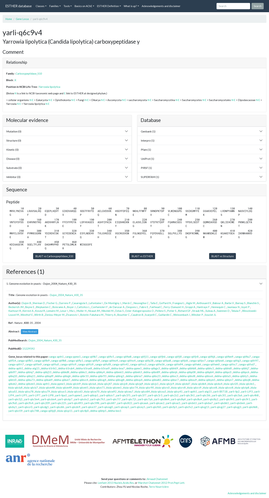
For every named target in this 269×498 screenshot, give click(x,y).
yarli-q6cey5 (138, 407)
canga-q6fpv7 (198, 360)
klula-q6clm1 (247, 383)
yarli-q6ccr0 (25, 407)
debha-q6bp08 (187, 372)
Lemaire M (52, 310)
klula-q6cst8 (210, 387)
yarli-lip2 (234, 391)
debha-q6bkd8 (61, 372)
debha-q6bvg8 (116, 379)
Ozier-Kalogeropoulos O (139, 310)
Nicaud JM (94, 310)
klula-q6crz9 (194, 387)
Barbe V (229, 303)
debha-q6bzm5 (26, 383)
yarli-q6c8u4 (194, 399)
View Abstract (29, 331)
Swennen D (223, 310)
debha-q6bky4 (96, 372)
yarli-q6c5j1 (15, 399)
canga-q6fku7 (243, 356)
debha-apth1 (15, 368)
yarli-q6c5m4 (31, 399)
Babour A (218, 303)
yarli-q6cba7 (205, 403)
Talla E (154, 303)
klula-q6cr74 (130, 387)
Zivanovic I (72, 314)
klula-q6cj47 (105, 383)
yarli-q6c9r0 (227, 399)
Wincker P (197, 314)
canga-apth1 (56, 356)
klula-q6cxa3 (158, 391)
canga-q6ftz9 (85, 364)
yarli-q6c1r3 (155, 395)
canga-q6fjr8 (190, 356)
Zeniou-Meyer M (54, 314)
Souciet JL (210, 314)
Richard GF (184, 310)
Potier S (171, 310)
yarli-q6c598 (91, 403)
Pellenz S (160, 310)
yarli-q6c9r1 (243, 399)
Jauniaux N (233, 307)
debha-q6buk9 (44, 379)
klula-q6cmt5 (80, 387)
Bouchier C (123, 314)
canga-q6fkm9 (225, 356)
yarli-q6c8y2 (210, 399)
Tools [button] (66, 6)
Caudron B (137, 314)
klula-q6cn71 (97, 387)
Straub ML (198, 310)
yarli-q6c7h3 (97, 399)
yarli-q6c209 (42, 403)
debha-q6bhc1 (206, 368)
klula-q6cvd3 (75, 391)
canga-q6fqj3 (233, 360)
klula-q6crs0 (162, 387)
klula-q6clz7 (31, 387)
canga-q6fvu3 (138, 364)
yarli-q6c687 (108, 403)
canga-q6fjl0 (174, 356)
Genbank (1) (148, 131)
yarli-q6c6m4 (48, 399)
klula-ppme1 (58, 383)
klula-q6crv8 (178, 387)
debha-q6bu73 (26, 379)
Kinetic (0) (12, 149)
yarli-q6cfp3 (170, 407)
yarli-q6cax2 (157, 403)
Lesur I (64, 310)
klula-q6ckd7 (183, 383)
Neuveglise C (141, 303)
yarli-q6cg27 (218, 407)
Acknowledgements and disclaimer (161, 6)
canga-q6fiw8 (123, 356)
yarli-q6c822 (124, 403)
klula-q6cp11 (64, 410)
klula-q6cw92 (108, 391)
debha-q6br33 (80, 376)
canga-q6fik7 (89, 356)
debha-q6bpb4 (205, 372)
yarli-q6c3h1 (187, 395)
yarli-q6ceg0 (105, 407)
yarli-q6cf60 (154, 407)
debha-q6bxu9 (188, 379)
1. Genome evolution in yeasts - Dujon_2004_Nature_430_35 (41, 283)
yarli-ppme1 (75, 395)
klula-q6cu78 (26, 391)
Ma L (72, 310)
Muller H (81, 310)
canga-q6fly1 (75, 360)
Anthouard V (204, 303)
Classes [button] (40, 6)
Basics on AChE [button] (83, 6)
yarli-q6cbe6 (237, 403)
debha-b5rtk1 (49, 368)
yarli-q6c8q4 (178, 399)
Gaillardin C (165, 314)
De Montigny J (112, 303)
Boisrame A (58, 307)
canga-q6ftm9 (33, 364)
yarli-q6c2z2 (171, 395)
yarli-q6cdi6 (57, 407)
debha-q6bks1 (79, 372)
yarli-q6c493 (75, 403)
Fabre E (143, 307)
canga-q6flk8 (58, 360)
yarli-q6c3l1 (219, 395)
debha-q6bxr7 (171, 379)
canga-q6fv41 (120, 364)
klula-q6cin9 (74, 383)
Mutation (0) (13, 131)
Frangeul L (178, 303)
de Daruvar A (116, 307)
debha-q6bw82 (152, 379)
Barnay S (240, 303)
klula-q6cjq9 (136, 383)
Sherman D (39, 303)
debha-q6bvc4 (80, 379)
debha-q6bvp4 (134, 379)
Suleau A (210, 310)
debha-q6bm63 (114, 372)
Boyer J (71, 307)
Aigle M (190, 303)
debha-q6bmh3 (133, 372)
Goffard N (165, 303)
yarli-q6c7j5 (129, 399)
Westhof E (27, 314)
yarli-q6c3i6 (203, 395)
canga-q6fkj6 (207, 356)
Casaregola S (79, 303)
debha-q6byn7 (225, 379)
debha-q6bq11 (27, 376)
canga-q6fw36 (156, 364)
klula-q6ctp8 (242, 387)
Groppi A (190, 307)
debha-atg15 (32, 368)
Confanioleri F (99, 307)
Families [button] (54, 6)
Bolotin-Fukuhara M (91, 314)
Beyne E (29, 307)
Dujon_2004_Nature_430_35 (66, 294)
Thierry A (110, 314)
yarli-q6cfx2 (185, 407)
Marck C (127, 303)
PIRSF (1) (146, 167)
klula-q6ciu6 (89, 383)
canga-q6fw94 (174, 364)
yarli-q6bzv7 (107, 395)
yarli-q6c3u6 (234, 395)
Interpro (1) (147, 140)
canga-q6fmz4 (109, 360)
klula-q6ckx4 (215, 383)
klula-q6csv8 (226, 387)
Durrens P (65, 303)
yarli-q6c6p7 (65, 399)
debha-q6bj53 (43, 372)
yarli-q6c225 (58, 403)
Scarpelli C (151, 314)
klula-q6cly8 (15, 387)
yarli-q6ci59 (15, 410)
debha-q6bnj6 (169, 372)
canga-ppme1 (73, 356)
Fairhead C (156, 307)
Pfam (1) (146, 149)
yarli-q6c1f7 (139, 395)
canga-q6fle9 (42, 360)
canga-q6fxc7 (229, 364)
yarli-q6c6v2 (81, 399)
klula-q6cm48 (47, 387)
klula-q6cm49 (64, 387)
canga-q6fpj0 (48, 410)
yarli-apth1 (190, 391)
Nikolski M (107, 310)
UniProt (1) (147, 158)
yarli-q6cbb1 (221, 403)
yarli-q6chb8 (250, 407)
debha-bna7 (118, 368)
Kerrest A (27, 310)
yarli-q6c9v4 (26, 403)
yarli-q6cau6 (141, 403)
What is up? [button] (130, 6)
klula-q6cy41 (175, 391)
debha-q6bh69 (169, 368)
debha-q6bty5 (240, 376)
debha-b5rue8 (84, 368)
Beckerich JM (16, 307)
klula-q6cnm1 (114, 387)
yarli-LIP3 (247, 391)
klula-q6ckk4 (199, 383)
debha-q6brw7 (134, 376)
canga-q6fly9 (92, 360)
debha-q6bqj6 (63, 376)
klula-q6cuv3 (58, 391)
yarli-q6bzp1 (91, 395)
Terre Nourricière (159, 486)
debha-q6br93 (98, 376)
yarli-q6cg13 (201, 407)
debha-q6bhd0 (223, 368)
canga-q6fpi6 (180, 360)
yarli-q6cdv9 (73, 407)
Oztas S (119, 310)
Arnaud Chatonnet (157, 478)
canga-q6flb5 (25, 360)
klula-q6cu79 (42, 391)
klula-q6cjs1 (152, 383)
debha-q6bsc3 (170, 376)
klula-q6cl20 (231, 383)
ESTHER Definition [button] (108, 6)
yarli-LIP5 (21, 395)
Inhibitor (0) (13, 176)
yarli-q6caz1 (173, 403)
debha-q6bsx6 (205, 376)
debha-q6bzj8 (242, 379)
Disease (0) (12, 158)
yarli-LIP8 (48, 395)
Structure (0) (13, 140)
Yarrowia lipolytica (49, 86)
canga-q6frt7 (16, 364)
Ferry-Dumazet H (174, 307)
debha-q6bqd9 (45, 376)
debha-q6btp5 (98, 410)
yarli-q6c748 (31, 410)
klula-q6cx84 (142, 391)
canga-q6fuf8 (103, 364)
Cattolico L (83, 307)
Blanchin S (253, 303)
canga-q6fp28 (145, 360)
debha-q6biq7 (26, 372)
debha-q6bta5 (223, 376)
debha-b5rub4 (66, 368)
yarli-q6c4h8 (251, 395)
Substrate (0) (14, 167)
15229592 (28, 348)
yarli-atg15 (205, 391)
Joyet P (245, 307)
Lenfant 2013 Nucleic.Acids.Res (116, 482)
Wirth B (38, 314)
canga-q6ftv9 (68, 364)
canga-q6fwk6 (193, 364)
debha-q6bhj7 (241, 368)
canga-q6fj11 (141, 356)
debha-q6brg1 (116, 376)
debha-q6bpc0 (223, 372)
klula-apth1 (43, 383)
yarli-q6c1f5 (123, 395)
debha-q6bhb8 (188, 368)
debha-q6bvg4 (98, 379)
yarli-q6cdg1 (41, 407)
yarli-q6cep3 (121, 407)
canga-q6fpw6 (215, 360)
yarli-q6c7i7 (114, 399)
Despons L (132, 307)
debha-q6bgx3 (151, 368)
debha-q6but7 (62, 379)
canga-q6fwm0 (211, 364)
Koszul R (40, 310)
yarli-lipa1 (61, 395)
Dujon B (26, 303)
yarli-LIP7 (34, 395)
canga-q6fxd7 (247, 364)
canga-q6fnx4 (127, 360)
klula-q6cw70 (92, 391)
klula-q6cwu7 (125, 391)
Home (8, 18)
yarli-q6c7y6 (145, 399)
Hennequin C (218, 307)
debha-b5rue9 (101, 368)
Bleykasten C (43, 307)
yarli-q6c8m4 (161, 399)
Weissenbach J (181, 314)
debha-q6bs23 (152, 376)
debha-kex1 (114, 410)
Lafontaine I (96, 303)
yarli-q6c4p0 (81, 410)
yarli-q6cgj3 (234, 407)
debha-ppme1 (134, 368)
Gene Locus (22, 18)
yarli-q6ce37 (89, 407)
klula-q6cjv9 (167, 383)
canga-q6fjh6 (158, 356)
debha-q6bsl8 (187, 376)
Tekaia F (236, 310)
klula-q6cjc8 (120, 383)
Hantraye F (203, 307)
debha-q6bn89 (151, 372)
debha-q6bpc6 (241, 372)
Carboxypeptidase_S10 (29, 73)
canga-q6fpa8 (163, 360)
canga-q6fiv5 (106, 356)
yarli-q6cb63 (189, 403)
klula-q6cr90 (146, 387)
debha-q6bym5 (206, 379)
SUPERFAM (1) (150, 176)
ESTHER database (18, 6)
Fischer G (51, 303)
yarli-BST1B (220, 391)
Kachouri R (14, 310)
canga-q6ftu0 (51, 364)
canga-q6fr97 (250, 360)
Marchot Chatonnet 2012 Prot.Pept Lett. (161, 482)
